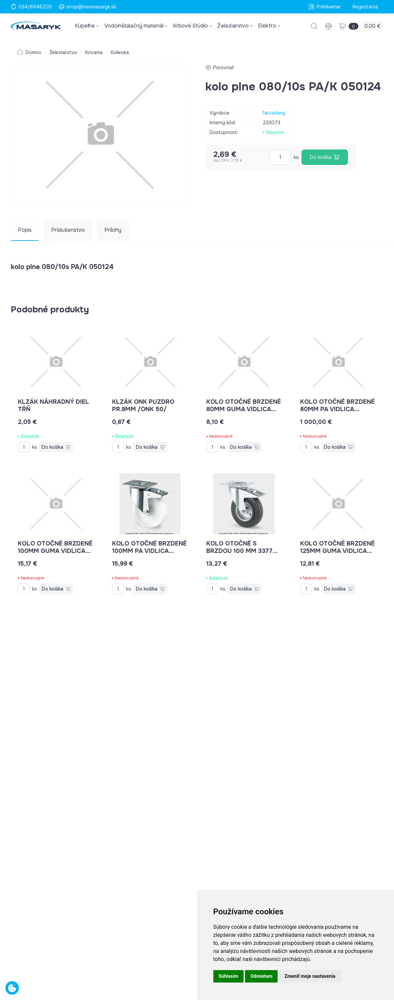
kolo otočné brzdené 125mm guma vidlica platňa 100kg (337, 551)
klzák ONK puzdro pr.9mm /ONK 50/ (143, 405)
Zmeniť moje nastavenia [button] (309, 976)
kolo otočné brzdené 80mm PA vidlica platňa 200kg (337, 409)
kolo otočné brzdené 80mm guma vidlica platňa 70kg (243, 409)
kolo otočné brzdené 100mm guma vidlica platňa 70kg (55, 551)
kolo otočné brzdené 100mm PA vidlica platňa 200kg (149, 551)
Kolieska (120, 52)
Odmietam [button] (261, 976)
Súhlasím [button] (229, 976)
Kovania (94, 52)
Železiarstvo (63, 52)
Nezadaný (274, 113)
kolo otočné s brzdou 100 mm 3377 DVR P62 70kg (242, 551)
